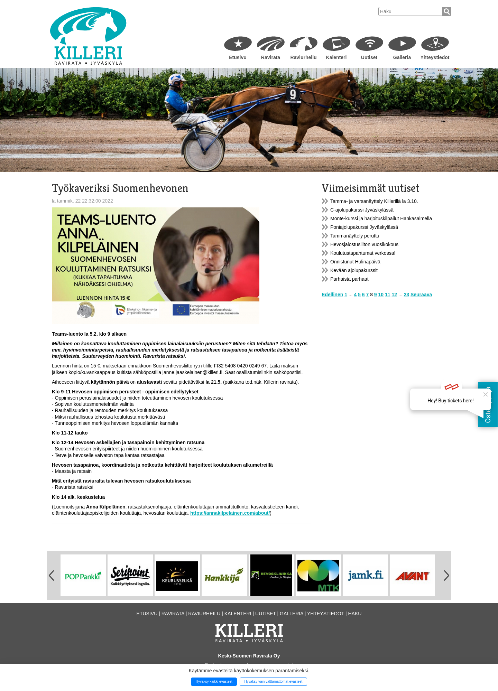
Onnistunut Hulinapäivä (355, 261)
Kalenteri (336, 57)
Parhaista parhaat (349, 279)
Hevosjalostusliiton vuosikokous (364, 244)
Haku (354, 613)
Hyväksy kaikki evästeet (214, 681)
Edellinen (332, 294)
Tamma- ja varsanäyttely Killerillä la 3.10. (374, 201)
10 (381, 294)
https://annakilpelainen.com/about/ (230, 513)
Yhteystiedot (434, 57)
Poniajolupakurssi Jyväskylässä (364, 227)
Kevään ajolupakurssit (354, 270)
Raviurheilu (303, 57)
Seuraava (421, 294)
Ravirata (270, 57)
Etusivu (238, 57)
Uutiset (369, 57)
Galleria (402, 57)
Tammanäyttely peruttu (354, 236)
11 (387, 294)
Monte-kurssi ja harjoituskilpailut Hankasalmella (381, 218)
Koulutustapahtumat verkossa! (362, 253)
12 (394, 294)
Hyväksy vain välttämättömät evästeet (273, 681)
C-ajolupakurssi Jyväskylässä (362, 210)
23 (406, 294)
